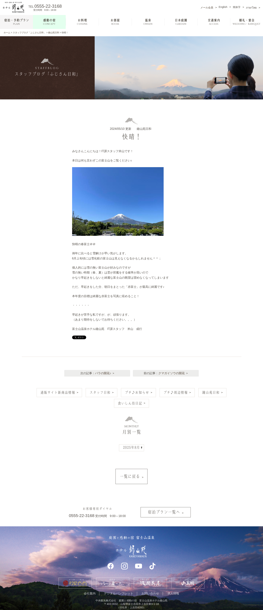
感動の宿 (49, 22)
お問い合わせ (150, 581)
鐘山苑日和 (53, 32)
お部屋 (115, 22)
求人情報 (173, 581)
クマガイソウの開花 (172, 370)
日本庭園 (181, 22)
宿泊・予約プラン (16, 22)
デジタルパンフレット (118, 581)
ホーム (7, 32)
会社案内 (90, 581)
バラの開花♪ (102, 370)
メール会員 (206, 7)
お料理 (82, 22)
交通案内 (214, 22)
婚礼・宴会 (246, 22)
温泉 (147, 22)
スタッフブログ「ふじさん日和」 (29, 32)
